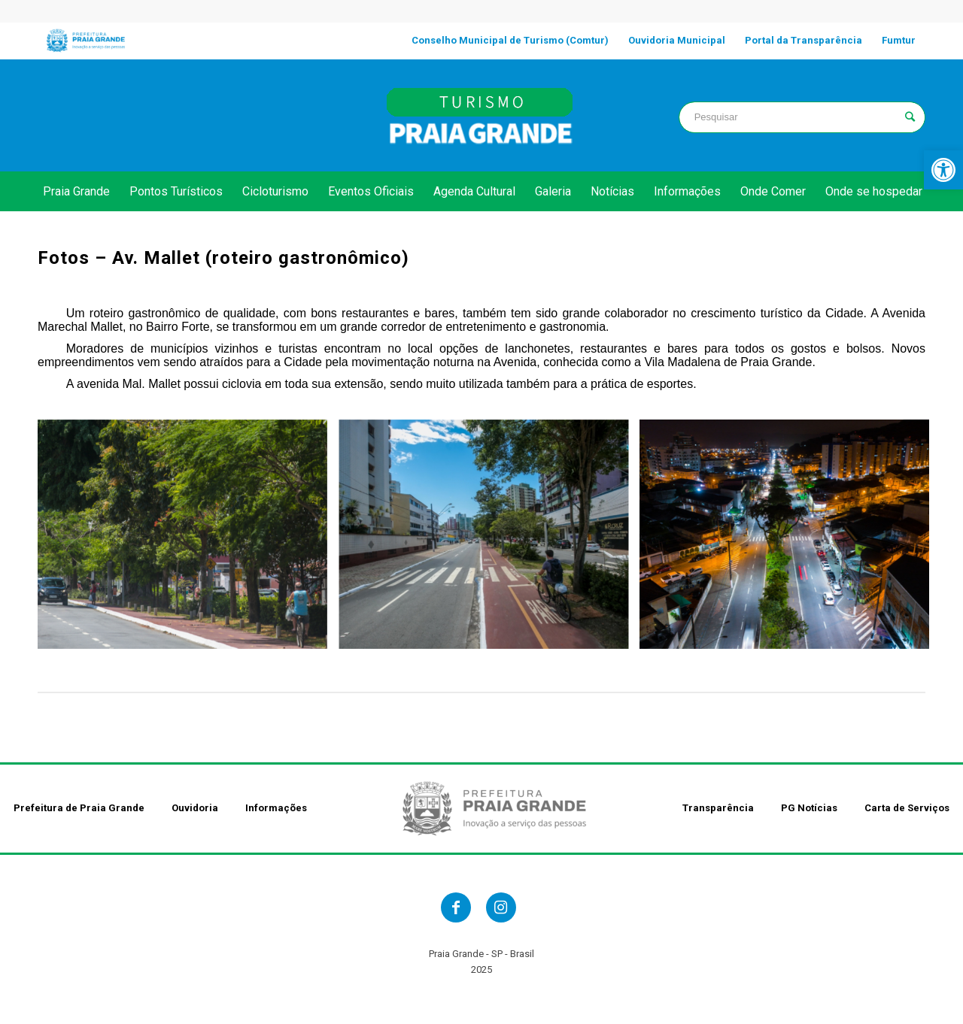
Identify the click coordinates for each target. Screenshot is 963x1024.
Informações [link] (276, 807)
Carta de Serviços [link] (906, 807)
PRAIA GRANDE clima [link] (161, 115)
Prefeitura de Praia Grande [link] (79, 807)
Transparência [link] (718, 807)
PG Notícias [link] (809, 807)
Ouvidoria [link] (195, 807)
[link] (943, 169)
